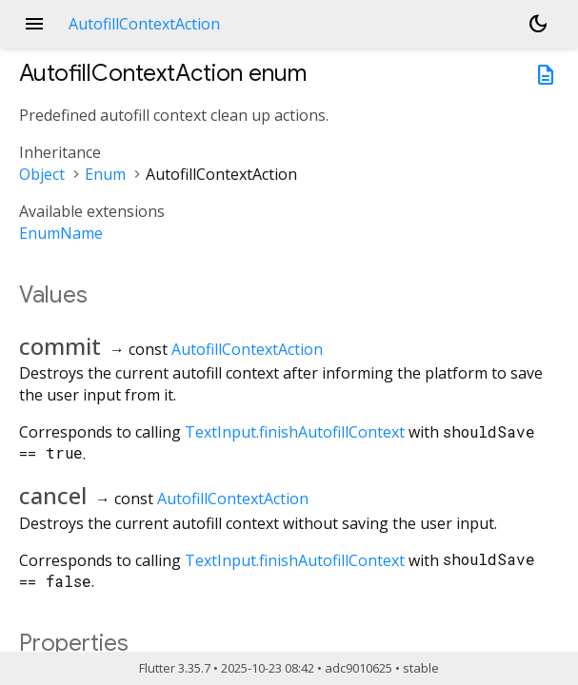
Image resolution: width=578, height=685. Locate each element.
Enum (105, 174)
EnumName (61, 233)
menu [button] (34, 23)
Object (42, 174)
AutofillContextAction (247, 349)
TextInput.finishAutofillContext (295, 431)
